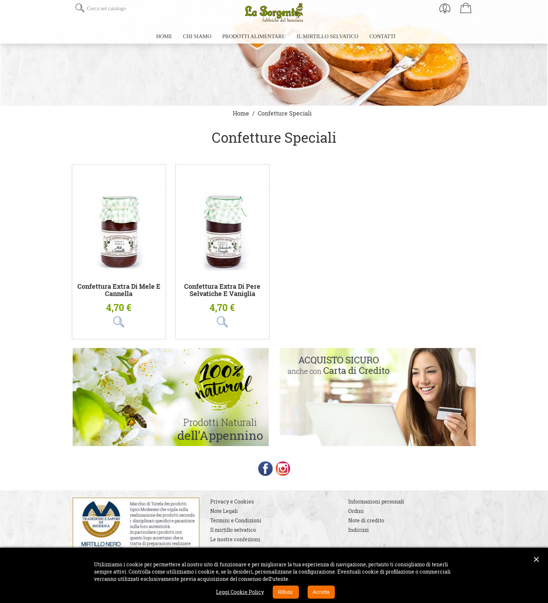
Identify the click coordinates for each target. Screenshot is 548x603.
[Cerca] (130, 8)
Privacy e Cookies (232, 501)
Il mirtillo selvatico (233, 529)
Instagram (283, 468)
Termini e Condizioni (235, 520)
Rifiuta (286, 592)
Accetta (321, 592)
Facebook (265, 468)
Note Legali (224, 510)
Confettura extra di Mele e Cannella (119, 290)
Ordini (356, 510)
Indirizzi (358, 529)
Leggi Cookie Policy (240, 591)
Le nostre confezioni (235, 539)
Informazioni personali (376, 501)
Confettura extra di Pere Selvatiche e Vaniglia (222, 290)
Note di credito (366, 520)
